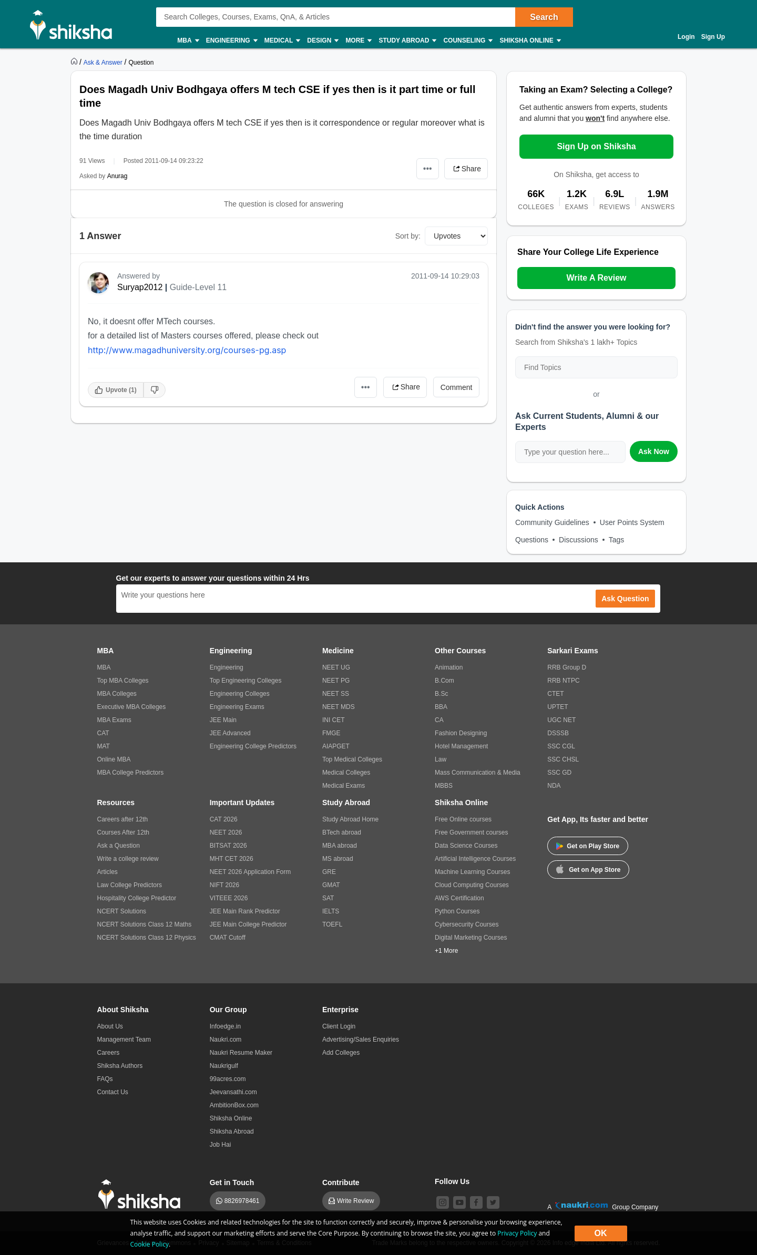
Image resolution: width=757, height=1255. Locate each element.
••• (427, 168)
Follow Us (452, 1181)
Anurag (117, 176)
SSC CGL (561, 746)
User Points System (632, 522)
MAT (103, 746)
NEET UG (336, 667)
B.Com (444, 680)
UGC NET (561, 720)
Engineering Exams (237, 707)
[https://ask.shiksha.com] (104, 62)
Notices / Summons (163, 1243)
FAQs (105, 1079)
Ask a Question (118, 845)
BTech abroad (341, 832)
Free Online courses (463, 819)
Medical (282, 40)
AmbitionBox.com (234, 1105)
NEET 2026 (226, 832)
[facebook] (476, 1202)
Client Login (338, 1026)
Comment (457, 387)
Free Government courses (471, 832)
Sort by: (408, 236)
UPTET (557, 707)
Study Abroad (406, 40)
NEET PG (336, 680)
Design (322, 40)
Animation (449, 667)
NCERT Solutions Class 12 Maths (144, 924)
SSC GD (559, 772)
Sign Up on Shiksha (596, 146)
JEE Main (223, 720)
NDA (553, 785)
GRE (329, 872)
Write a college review (128, 858)
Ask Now (653, 451)
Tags (617, 540)
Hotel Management (461, 746)
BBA (441, 707)
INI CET (333, 720)
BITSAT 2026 (228, 845)
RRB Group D (566, 667)
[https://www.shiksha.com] (75, 62)
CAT (103, 733)
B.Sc (441, 693)
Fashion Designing (461, 733)
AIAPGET (336, 746)
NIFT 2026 (224, 885)
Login (686, 36)
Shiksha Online (529, 40)
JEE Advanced (230, 733)
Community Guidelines (552, 522)
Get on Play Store (587, 846)
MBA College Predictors (130, 772)
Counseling (467, 40)
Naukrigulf (224, 1065)
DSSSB (558, 733)
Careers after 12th (122, 819)
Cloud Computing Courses (472, 885)
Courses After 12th (123, 832)
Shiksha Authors (120, 1065)
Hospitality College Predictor (137, 898)
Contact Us (112, 1092)
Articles (107, 872)
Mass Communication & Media (477, 772)
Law (440, 759)
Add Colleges (341, 1052)
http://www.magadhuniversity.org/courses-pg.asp (187, 350)
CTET (555, 693)
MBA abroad (339, 845)
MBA (187, 40)
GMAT (331, 885)
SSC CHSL (563, 759)
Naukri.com (226, 1039)
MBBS (444, 785)
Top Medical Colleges (352, 759)
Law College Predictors (129, 885)
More (358, 40)
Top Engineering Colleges (246, 680)
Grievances (113, 1243)
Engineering (231, 40)
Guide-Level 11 (198, 287)
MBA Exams (114, 720)
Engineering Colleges (240, 693)
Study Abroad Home (350, 819)
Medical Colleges (346, 772)
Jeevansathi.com (233, 1092)
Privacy (208, 1243)
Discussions (578, 540)
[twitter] (493, 1202)
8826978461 (242, 1201)
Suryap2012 (139, 287)
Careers (108, 1052)
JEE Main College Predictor (248, 924)
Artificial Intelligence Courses (475, 858)
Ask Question (625, 598)
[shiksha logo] (142, 1194)
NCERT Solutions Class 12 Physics (146, 937)
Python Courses (457, 911)
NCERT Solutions (122, 911)
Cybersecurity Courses (466, 924)
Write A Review (596, 277)
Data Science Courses (466, 845)
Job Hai (220, 1144)
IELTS (330, 911)
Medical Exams (343, 785)
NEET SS (335, 693)
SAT (328, 898)
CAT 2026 (224, 819)
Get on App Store (588, 868)
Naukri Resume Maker (241, 1052)
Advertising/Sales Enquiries (360, 1039)
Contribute (341, 1182)
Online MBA (114, 759)
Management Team (124, 1039)
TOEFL (332, 924)
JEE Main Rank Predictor (245, 911)
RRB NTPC (563, 680)
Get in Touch (232, 1182)
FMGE (331, 733)
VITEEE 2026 (229, 898)
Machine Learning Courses (472, 872)
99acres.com (228, 1079)
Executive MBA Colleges (131, 707)
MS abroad (337, 858)
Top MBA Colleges (123, 680)
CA (439, 720)
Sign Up (713, 36)
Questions (531, 540)
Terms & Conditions (284, 1243)
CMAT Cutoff (227, 937)
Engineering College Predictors (253, 746)
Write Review (355, 1201)
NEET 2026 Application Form (250, 872)
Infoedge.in (225, 1026)
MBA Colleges (117, 693)
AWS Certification (459, 898)
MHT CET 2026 (231, 858)
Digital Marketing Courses (471, 937)
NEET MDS (338, 707)
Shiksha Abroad (232, 1131)
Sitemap (238, 1243)
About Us (110, 1026)
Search (544, 17)
